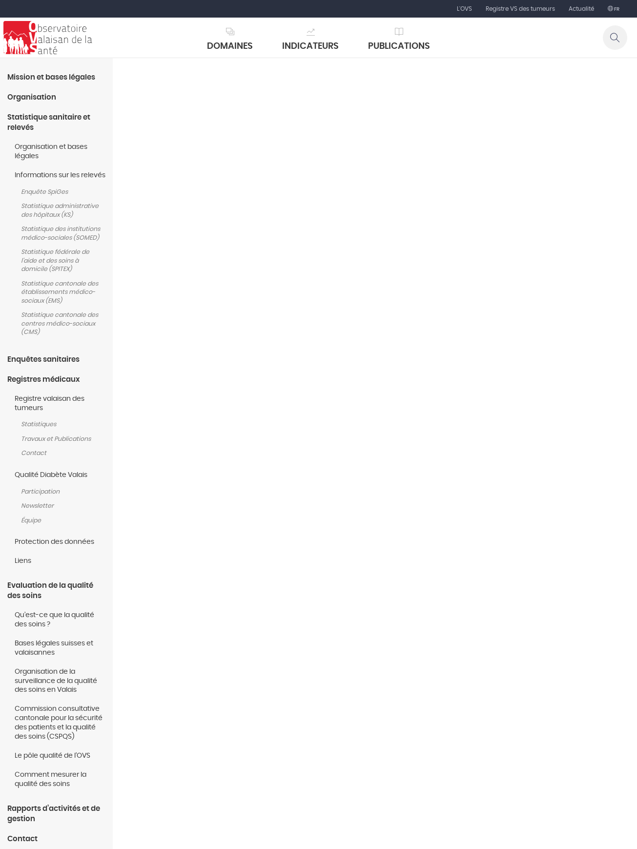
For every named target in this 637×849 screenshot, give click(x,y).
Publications (399, 46)
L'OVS (464, 9)
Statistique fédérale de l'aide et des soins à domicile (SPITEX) (55, 260)
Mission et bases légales (51, 77)
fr (616, 9)
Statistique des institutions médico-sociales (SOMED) (60, 233)
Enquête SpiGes (44, 192)
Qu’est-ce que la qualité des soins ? (54, 620)
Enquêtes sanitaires (43, 359)
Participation (40, 492)
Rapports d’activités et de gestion (53, 814)
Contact (33, 453)
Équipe (31, 521)
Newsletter (37, 506)
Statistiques (38, 424)
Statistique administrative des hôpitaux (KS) (60, 210)
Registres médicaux (43, 379)
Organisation (31, 97)
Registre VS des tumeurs (520, 9)
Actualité (581, 9)
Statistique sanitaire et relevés (48, 122)
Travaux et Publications (56, 439)
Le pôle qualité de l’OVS (52, 755)
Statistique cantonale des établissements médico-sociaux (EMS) (59, 292)
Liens (23, 561)
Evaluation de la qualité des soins (50, 591)
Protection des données (54, 541)
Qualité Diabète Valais (52, 475)
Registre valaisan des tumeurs (49, 403)
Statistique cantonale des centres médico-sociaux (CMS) (59, 323)
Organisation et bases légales (51, 152)
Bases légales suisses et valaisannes (54, 648)
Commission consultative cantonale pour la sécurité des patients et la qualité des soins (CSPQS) (59, 722)
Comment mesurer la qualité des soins (50, 779)
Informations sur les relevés (60, 175)
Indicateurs (310, 46)
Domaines (230, 46)
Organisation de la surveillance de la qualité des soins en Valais (56, 681)
